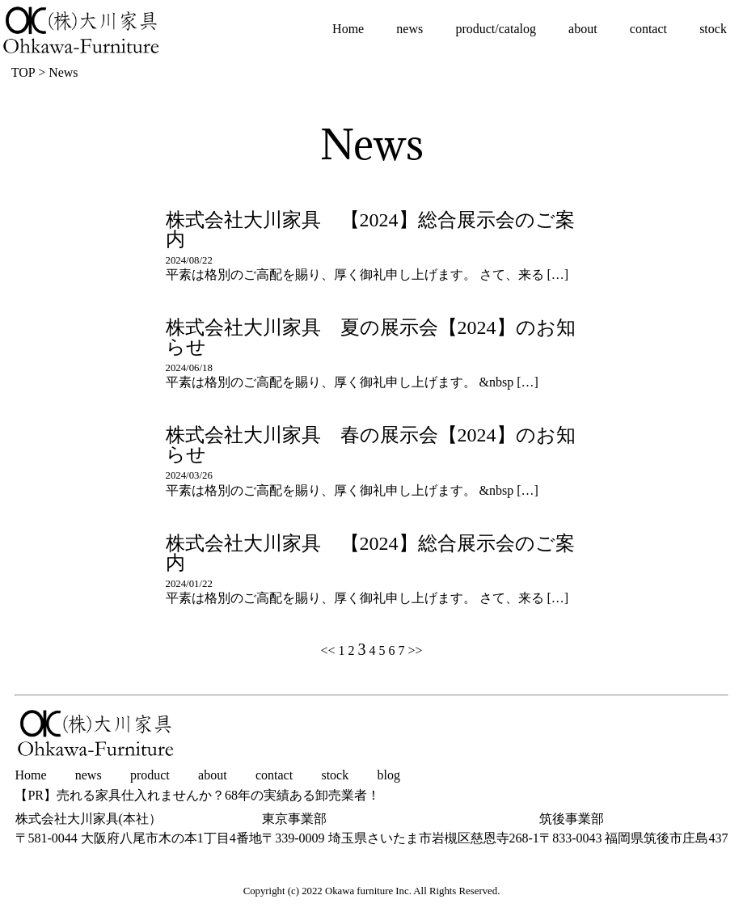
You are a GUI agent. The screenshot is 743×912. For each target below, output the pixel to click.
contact (648, 29)
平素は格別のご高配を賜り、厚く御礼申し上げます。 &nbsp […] (352, 382)
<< (327, 650)
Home (348, 29)
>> (415, 650)
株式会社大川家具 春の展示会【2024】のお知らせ (371, 444)
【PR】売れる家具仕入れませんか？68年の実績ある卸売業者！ (197, 795)
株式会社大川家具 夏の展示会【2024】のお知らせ (371, 337)
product (150, 775)
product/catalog (495, 29)
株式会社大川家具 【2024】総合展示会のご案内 (370, 229)
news (409, 29)
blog (388, 775)
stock (713, 29)
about (582, 29)
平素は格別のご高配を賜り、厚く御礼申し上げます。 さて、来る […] (367, 274)
